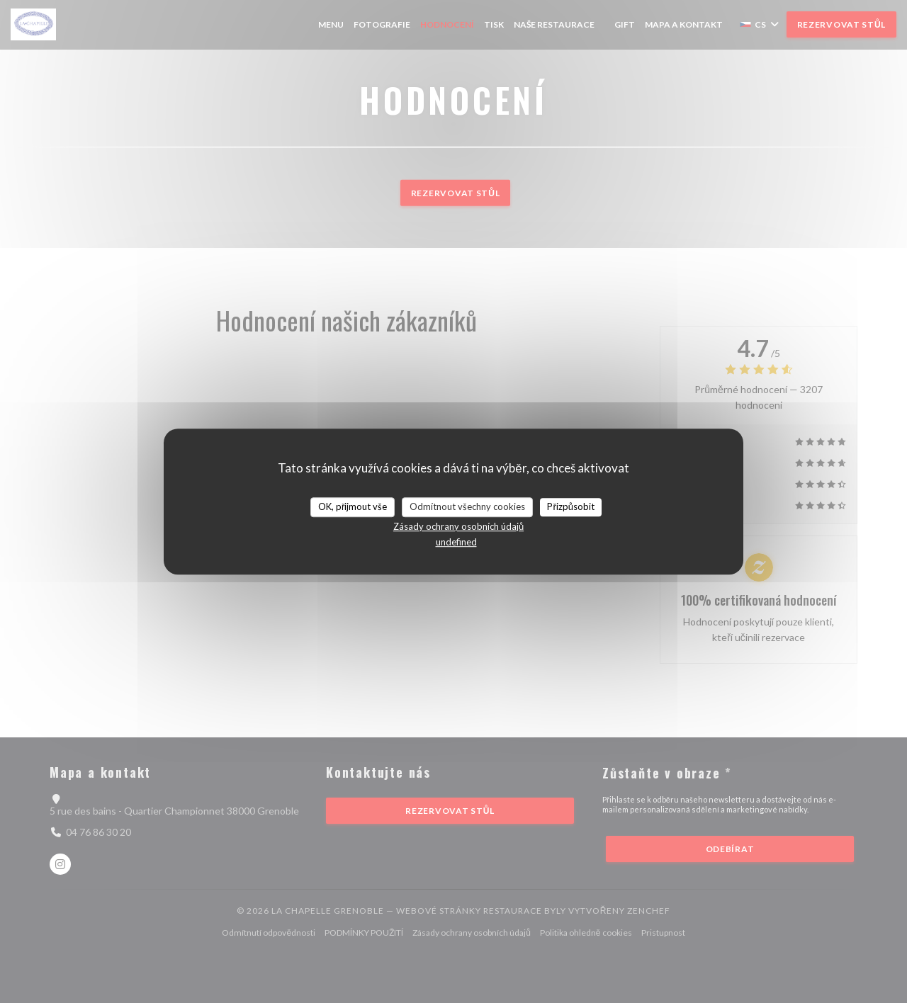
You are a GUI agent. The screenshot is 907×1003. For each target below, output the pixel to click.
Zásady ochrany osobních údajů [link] (458, 526)
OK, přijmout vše (352, 506)
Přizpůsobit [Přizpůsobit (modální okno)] (571, 506)
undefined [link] (456, 542)
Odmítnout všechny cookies (467, 506)
